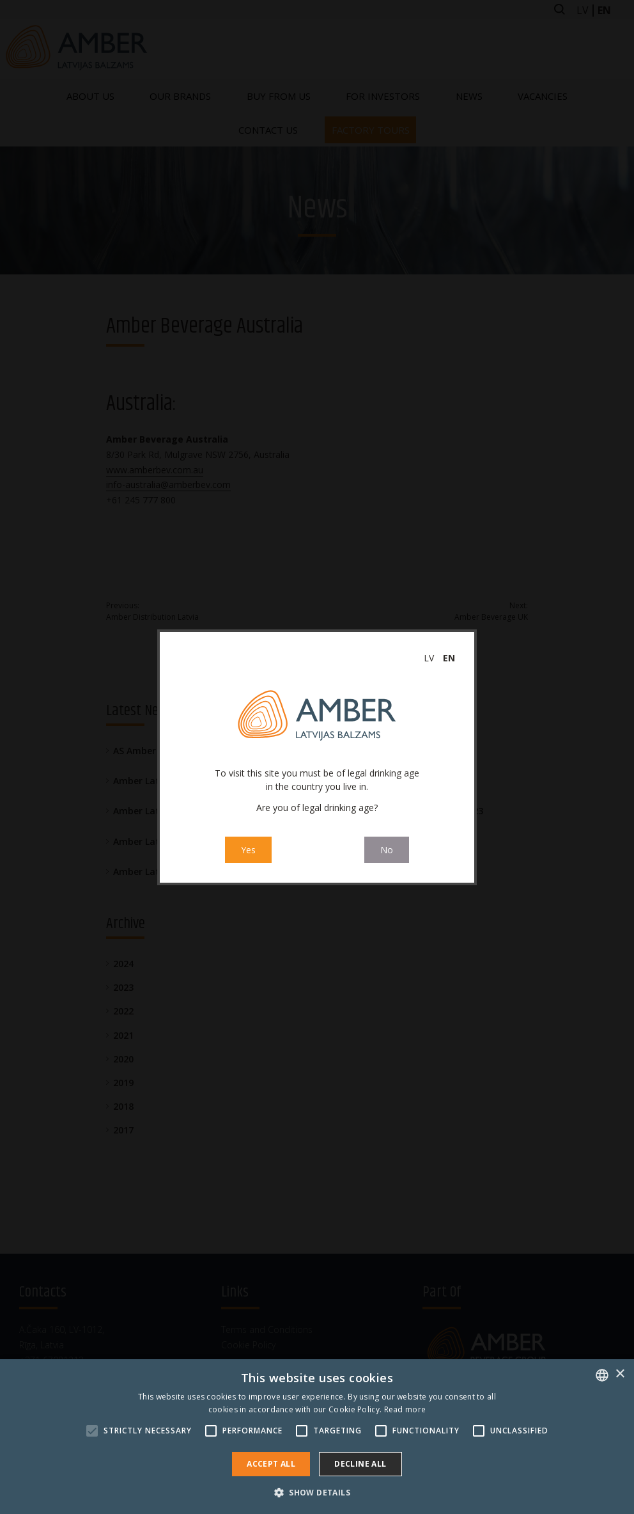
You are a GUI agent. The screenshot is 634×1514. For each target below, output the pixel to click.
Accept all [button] (271, 1463)
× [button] (619, 1374)
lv (429, 658)
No (386, 850)
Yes (248, 850)
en (449, 658)
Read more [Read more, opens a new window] (405, 1409)
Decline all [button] (360, 1463)
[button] (317, 1492)
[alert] (317, 1436)
